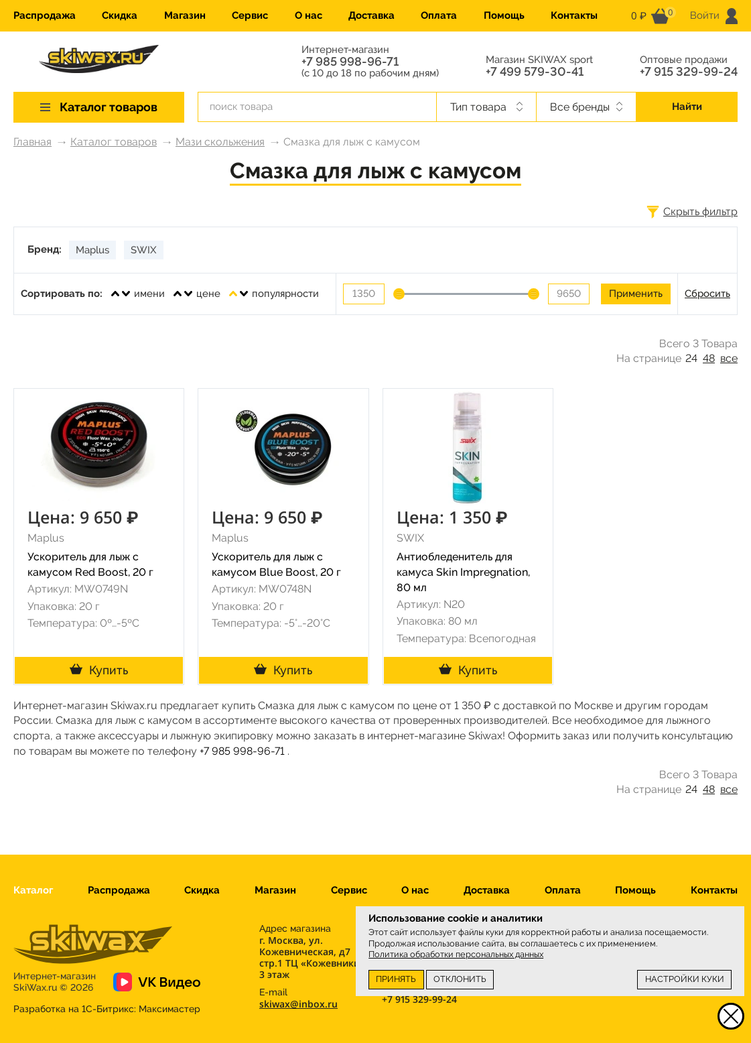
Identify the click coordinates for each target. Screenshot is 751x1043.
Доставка (371, 15)
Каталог (33, 890)
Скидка (119, 15)
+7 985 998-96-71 (350, 61)
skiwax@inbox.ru (298, 1003)
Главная (32, 141)
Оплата (439, 15)
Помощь (504, 15)
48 (709, 358)
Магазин (185, 15)
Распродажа (44, 15)
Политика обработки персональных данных (455, 954)
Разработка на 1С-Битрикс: (106, 1008)
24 (691, 358)
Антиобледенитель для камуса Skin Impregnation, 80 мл (463, 572)
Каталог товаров (113, 141)
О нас (308, 15)
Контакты (574, 15)
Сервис (250, 15)
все (729, 358)
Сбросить (707, 294)
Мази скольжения (220, 141)
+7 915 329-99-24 (689, 71)
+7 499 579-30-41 (535, 71)
